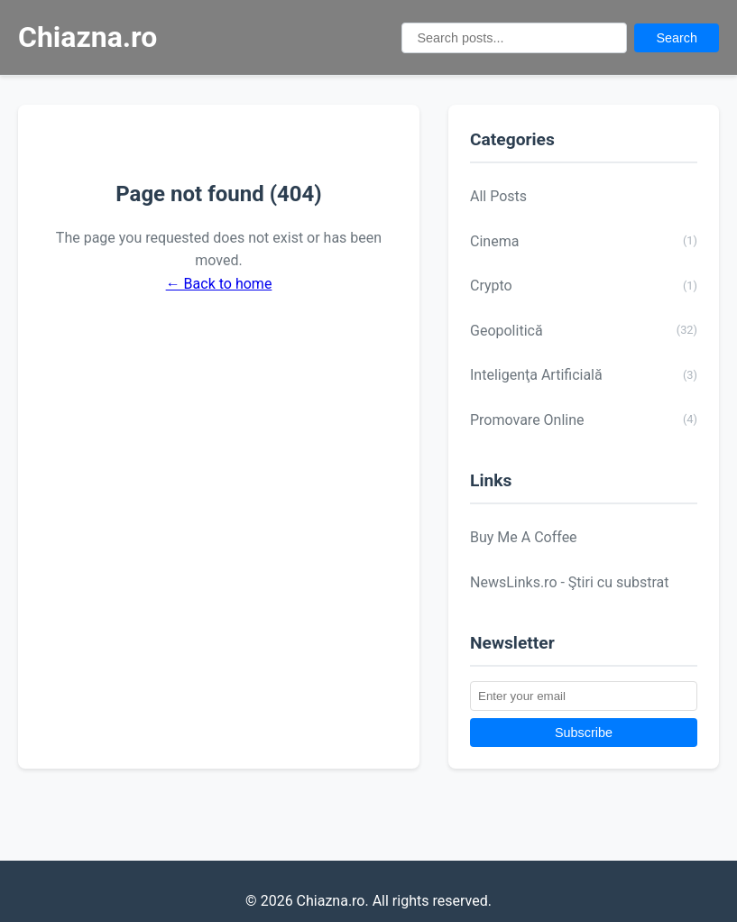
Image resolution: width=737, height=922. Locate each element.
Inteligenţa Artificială (583, 375)
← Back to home (219, 283)
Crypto (583, 286)
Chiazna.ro (87, 37)
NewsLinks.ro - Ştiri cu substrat (569, 582)
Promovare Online (583, 419)
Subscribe (584, 732)
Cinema (583, 241)
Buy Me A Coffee (523, 537)
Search (676, 38)
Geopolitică (583, 330)
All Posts (498, 196)
